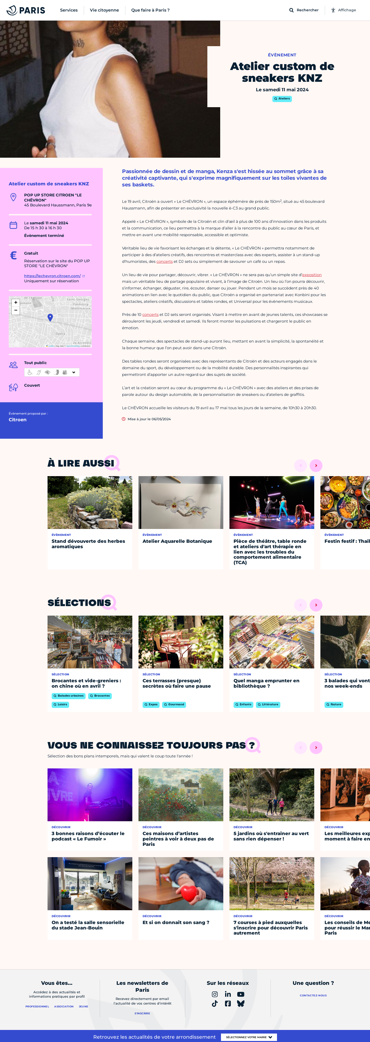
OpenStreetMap (73, 346)
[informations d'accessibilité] (52, 372)
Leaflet (50, 346)
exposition (312, 274)
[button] (50, 318)
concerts (164, 261)
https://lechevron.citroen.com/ (52, 276)
